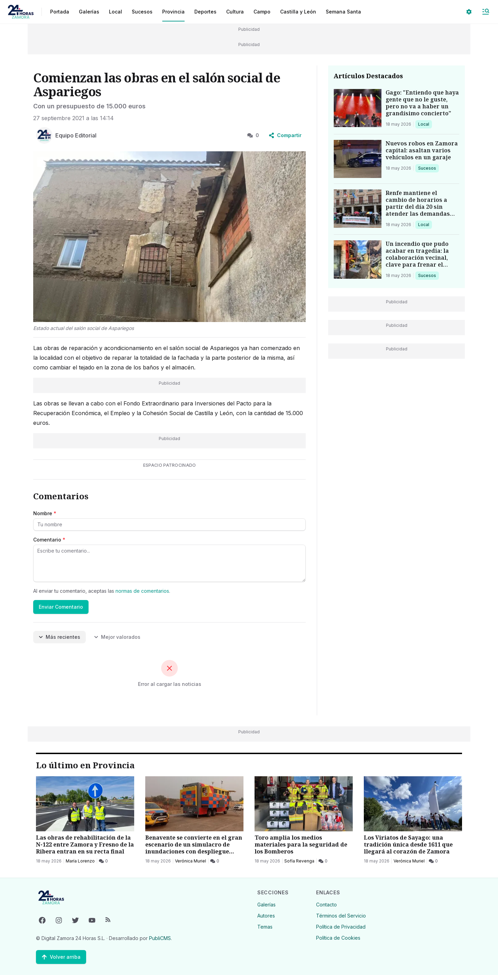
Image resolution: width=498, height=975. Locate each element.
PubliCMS (160, 938)
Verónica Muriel (190, 861)
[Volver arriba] (61, 957)
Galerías (89, 12)
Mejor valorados (117, 637)
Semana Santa (343, 12)
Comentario (49, 540)
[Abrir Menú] (485, 12)
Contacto (326, 904)
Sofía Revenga (299, 861)
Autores (266, 916)
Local (425, 124)
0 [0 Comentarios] (253, 135)
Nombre (44, 513)
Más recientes (59, 637)
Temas (265, 927)
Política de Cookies (338, 938)
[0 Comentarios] (103, 861)
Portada (59, 12)
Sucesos (428, 168)
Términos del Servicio (341, 916)
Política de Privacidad (341, 927)
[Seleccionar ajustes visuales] (468, 11)
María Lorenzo (80, 861)
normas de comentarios (142, 591)
